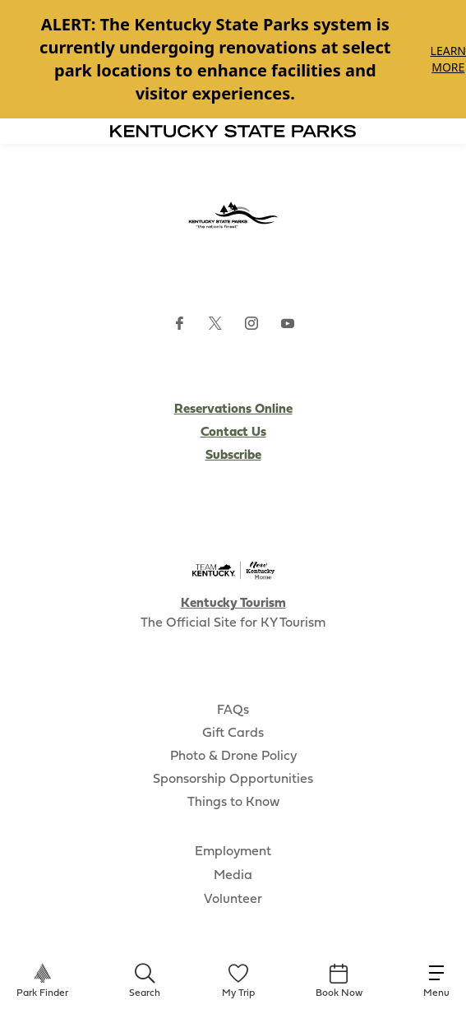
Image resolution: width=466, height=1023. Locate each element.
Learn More (448, 59)
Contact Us (233, 432)
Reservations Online (233, 409)
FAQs (233, 710)
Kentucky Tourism (233, 603)
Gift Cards (233, 733)
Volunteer (233, 899)
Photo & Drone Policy (233, 756)
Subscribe (233, 455)
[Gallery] (233, 59)
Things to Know (233, 802)
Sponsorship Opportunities (233, 779)
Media (233, 875)
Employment (233, 852)
